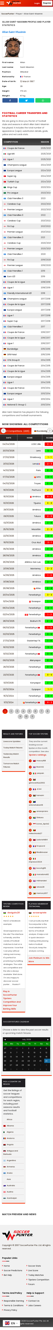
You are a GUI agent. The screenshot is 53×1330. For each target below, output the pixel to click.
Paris (38, 470)
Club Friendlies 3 (13, 198)
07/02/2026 (9, 476)
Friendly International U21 (18, 293)
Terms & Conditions (13, 1305)
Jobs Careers (34, 1305)
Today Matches (36, 1275)
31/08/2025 (8, 581)
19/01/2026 (8, 490)
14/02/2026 (8, 470)
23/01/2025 (8, 674)
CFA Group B (12, 360)
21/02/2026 (8, 463)
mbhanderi (38, 880)
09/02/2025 (8, 660)
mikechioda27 (35, 832)
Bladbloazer (38, 852)
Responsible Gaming (14, 1300)
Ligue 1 (9, 159)
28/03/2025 (8, 621)
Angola (8, 1144)
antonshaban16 (36, 803)
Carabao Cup (12, 204)
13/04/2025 (8, 601)
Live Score (33, 1270)
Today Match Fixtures (12, 747)
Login (37, 3)
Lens (38, 450)
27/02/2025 (8, 640)
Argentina (9, 1160)
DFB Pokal (10, 354)
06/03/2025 (8, 627)
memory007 (38, 893)
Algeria (8, 1132)
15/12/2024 (9, 695)
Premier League (13, 209)
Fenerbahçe (35, 594)
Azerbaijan (10, 1198)
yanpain (36, 773)
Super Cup (11, 321)
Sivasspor (35, 601)
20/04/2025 (9, 594)
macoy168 (37, 760)
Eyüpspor (36, 689)
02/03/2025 (8, 634)
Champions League (15, 165)
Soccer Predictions (13, 1270)
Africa (7, 1119)
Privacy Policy (10, 1310)
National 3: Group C (15, 404)
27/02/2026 (8, 457)
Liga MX (9, 153)
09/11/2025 (9, 516)
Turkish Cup (11, 181)
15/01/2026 (9, 496)
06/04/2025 (9, 608)
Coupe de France (14, 148)
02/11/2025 (9, 522)
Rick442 (36, 767)
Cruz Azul (36, 542)
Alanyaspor (35, 660)
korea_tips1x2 (39, 823)
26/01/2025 (8, 666)
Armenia (9, 1166)
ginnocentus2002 (37, 781)
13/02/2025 (8, 653)
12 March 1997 (27, 81)
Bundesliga (11, 349)
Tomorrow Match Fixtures (11, 765)
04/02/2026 (9, 483)
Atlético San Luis (33, 562)
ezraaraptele (37, 912)
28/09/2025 (8, 555)
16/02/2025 (8, 647)
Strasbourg (35, 457)
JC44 (35, 789)
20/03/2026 (8, 450)
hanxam (36, 795)
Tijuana (37, 503)
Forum (31, 1284)
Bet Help (8, 1275)
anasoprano (38, 811)
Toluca (37, 516)
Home (7, 1265)
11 (32, 716)
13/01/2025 (9, 682)
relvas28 (36, 887)
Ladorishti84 (38, 839)
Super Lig (10, 176)
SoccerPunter (7, 13)
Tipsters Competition (38, 1279)
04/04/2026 (9, 444)
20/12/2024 (8, 689)
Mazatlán (36, 529)
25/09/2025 (8, 562)
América (35, 496)
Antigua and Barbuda (10, 1152)
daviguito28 (11, 912)
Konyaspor (35, 682)
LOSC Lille (36, 444)
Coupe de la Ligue (14, 282)
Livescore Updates (11, 741)
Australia (9, 1185)
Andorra (8, 1138)
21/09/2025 (8, 568)
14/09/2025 (8, 575)
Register (47, 3)
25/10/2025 (8, 529)
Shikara (36, 817)
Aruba (7, 1173)
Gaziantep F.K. (34, 640)
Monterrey (36, 568)
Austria (8, 1191)
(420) (15, 431)
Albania (8, 1125)
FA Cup (9, 226)
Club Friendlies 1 (13, 254)
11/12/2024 (9, 702)
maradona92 (39, 874)
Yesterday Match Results (11, 756)
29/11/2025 (9, 509)
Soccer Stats (34, 1265)
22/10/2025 (8, 535)
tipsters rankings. (38, 754)
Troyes (37, 483)
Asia (7, 1179)
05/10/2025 (8, 549)
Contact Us (33, 1300)
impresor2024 (35, 860)
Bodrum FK (35, 621)
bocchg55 (37, 868)
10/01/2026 (8, 503)
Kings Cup (10, 187)
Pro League (11, 192)
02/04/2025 (9, 614)
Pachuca (36, 490)
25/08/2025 (8, 588)
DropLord (37, 846)
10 (26, 716)
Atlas (37, 588)
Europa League (13, 170)
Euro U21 (9, 276)
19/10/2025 (9, 542)
